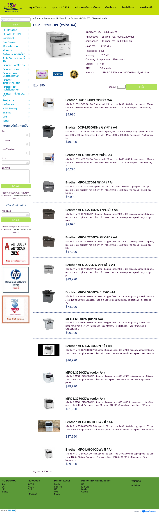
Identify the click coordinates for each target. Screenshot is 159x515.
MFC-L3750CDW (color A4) (85, 372)
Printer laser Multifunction (56, 18)
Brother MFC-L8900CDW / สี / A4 (89, 449)
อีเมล (4, 158)
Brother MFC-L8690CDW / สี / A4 (89, 422)
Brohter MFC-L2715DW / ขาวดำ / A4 (92, 210)
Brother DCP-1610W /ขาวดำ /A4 (89, 100)
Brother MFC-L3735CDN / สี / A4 (89, 346)
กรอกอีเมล (6, 211)
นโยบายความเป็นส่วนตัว (21, 196)
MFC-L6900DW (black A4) (84, 319)
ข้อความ (6, 168)
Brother (74, 18)
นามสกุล (6, 140)
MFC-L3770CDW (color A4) (85, 398)
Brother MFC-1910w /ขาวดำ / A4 (89, 155)
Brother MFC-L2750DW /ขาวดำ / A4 (91, 237)
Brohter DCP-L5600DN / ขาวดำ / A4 (91, 127)
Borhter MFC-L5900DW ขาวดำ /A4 (90, 292)
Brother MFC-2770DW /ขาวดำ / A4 (90, 265)
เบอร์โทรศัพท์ (8, 149)
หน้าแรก (37, 18)
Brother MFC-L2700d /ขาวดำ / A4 (90, 182)
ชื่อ (3, 131)
